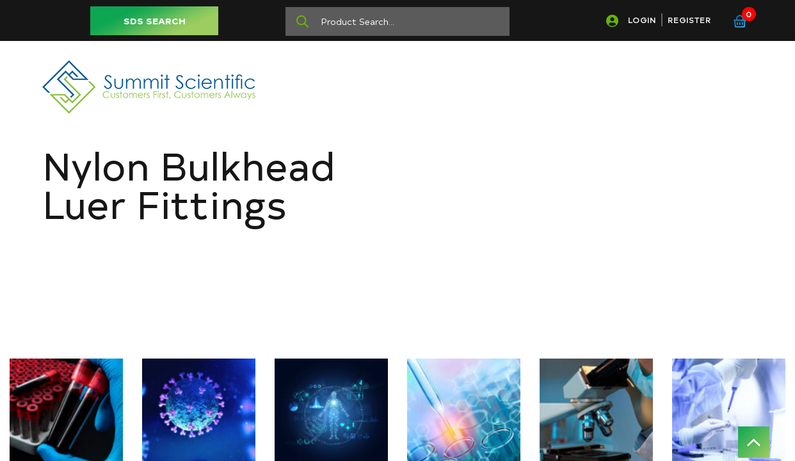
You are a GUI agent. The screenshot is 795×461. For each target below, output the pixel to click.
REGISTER (689, 20)
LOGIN (642, 20)
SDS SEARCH (155, 21)
